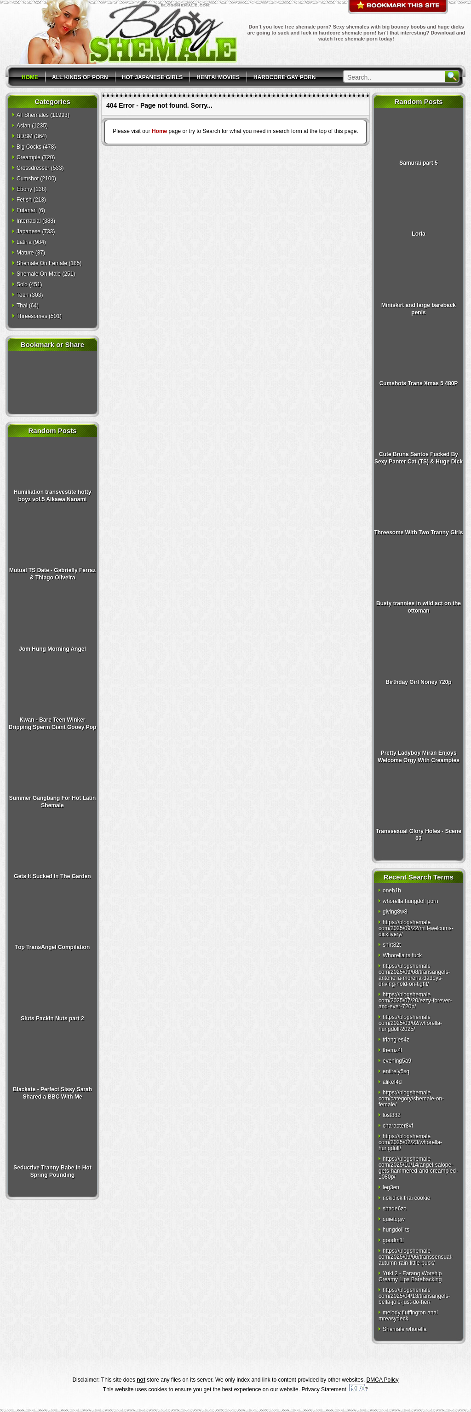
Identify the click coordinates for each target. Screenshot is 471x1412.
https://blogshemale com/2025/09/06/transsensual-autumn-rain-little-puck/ (416, 1257)
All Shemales (33, 115)
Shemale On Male (39, 274)
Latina (24, 242)
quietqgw (394, 1219)
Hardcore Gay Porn (284, 77)
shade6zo (395, 1208)
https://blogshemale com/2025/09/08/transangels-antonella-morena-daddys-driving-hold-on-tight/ (414, 975)
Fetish (24, 200)
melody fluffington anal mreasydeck (408, 1315)
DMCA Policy (383, 1380)
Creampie (28, 157)
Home (30, 77)
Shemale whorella (404, 1329)
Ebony (24, 189)
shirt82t (392, 945)
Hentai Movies (218, 77)
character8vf (398, 1126)
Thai (22, 305)
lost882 (392, 1115)
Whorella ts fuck (402, 955)
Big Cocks (29, 147)
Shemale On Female (42, 263)
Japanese (28, 231)
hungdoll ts (396, 1230)
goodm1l (393, 1240)
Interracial (29, 221)
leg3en (391, 1187)
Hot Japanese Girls (152, 77)
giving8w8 (395, 912)
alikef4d (392, 1082)
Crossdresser (33, 168)
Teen (23, 295)
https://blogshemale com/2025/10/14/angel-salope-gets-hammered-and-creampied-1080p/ (418, 1168)
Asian (23, 125)
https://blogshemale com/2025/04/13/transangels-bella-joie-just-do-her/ (414, 1296)
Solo (22, 284)
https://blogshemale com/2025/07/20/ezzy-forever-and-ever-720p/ (415, 1000)
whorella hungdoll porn (410, 901)
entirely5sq (396, 1071)
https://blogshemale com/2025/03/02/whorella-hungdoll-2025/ (410, 1023)
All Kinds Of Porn (80, 77)
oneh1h (392, 890)
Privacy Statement (323, 1389)
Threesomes (32, 316)
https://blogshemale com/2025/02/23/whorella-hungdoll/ (410, 1142)
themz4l (392, 1050)
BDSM (25, 136)
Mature (25, 252)
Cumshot (28, 178)
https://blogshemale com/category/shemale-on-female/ (411, 1098)
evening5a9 (397, 1061)
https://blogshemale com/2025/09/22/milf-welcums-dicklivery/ (416, 928)
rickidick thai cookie (406, 1198)
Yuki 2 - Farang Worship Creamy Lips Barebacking (410, 1276)
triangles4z (396, 1039)
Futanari (27, 210)
